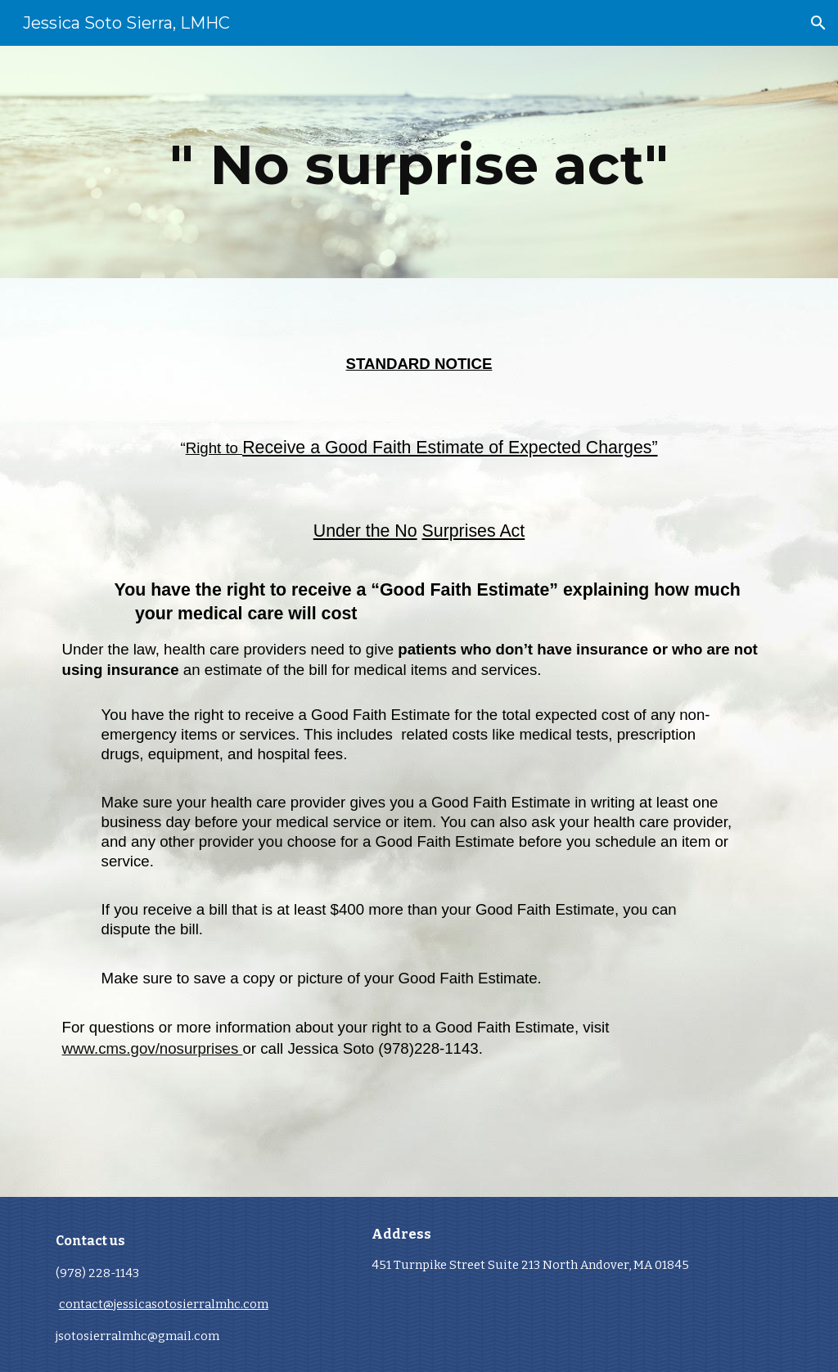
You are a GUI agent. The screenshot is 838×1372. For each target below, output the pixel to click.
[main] (419, 162)
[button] (818, 23)
